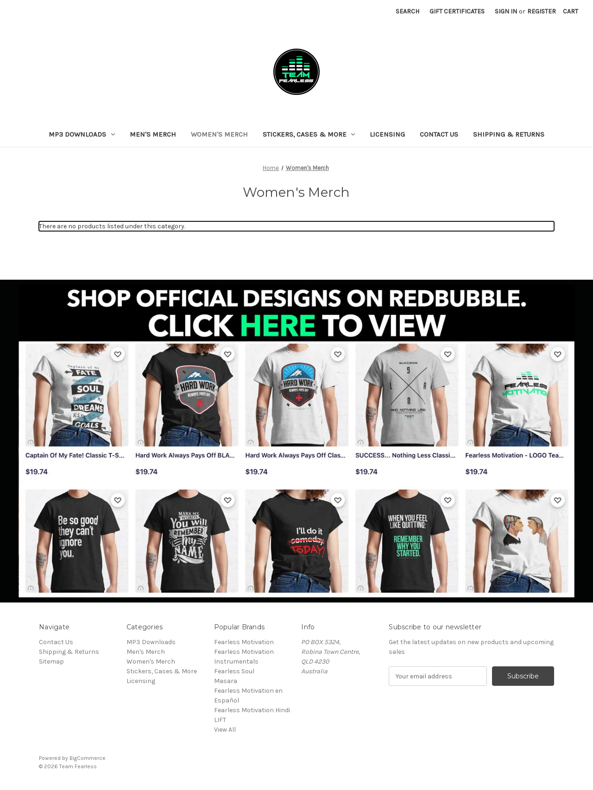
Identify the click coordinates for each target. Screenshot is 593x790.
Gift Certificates (457, 11)
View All (225, 730)
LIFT (220, 720)
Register (541, 11)
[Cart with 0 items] (570, 11)
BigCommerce (87, 758)
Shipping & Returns (508, 134)
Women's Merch (219, 134)
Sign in (506, 11)
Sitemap (51, 661)
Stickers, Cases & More (309, 134)
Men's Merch (153, 134)
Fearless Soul (234, 671)
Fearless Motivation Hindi (252, 710)
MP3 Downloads (82, 134)
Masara (225, 681)
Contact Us (439, 134)
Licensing (387, 134)
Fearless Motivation (244, 642)
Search (407, 11)
